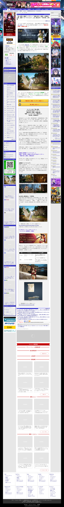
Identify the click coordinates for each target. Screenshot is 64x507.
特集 (6, 60)
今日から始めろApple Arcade (11, 116)
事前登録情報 (30, 490)
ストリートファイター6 (56, 155)
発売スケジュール (20, 480)
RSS (4, 0)
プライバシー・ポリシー (32, 504)
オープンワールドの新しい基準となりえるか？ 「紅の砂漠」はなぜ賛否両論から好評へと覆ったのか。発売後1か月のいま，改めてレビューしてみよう (10, 237)
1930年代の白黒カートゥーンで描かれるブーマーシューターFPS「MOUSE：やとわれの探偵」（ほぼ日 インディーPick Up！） (41, 389)
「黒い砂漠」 (20, 25)
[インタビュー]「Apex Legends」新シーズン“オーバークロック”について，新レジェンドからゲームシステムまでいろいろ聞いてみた (41, 466)
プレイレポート (30, 476)
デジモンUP (54, 161)
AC (42, 9)
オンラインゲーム (8, 475)
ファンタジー (41, 325)
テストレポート (42, 489)
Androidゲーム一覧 (31, 496)
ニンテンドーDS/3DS (19, 486)
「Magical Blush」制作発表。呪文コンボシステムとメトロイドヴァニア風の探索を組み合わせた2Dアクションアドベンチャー (56, 130)
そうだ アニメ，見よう (10, 110)
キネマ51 (8, 135)
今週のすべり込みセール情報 (11, 102)
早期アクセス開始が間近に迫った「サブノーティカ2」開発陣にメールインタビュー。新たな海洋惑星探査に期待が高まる (10, 290)
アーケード (51, 486)
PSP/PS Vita (51, 474)
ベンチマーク (41, 493)
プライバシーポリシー (9, 307)
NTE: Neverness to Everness (56, 144)
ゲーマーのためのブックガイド (11, 113)
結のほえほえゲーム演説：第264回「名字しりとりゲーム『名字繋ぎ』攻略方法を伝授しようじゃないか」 (41, 374)
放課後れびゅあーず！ (10, 137)
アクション (29, 325)
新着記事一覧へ (44, 353)
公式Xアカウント (9, 0)
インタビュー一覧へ (44, 470)
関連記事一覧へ (48, 308)
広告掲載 (38, 504)
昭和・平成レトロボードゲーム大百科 (11, 121)
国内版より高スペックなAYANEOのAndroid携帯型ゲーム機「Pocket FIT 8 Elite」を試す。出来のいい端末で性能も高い (41, 427)
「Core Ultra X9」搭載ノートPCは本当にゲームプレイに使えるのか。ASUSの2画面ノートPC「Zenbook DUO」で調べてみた (25, 411)
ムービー (7, 62)
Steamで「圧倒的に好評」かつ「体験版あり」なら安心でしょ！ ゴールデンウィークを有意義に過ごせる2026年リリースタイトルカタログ (10, 197)
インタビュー (19, 476)
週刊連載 (7, 480)
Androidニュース (31, 489)
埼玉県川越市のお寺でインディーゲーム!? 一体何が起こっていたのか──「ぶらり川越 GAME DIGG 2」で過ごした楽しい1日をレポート (56, 106)
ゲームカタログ (53, 496)
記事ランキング (8, 482)
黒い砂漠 (9, 41)
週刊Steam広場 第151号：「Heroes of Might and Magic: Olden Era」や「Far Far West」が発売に (25, 374)
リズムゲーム (52, 493)
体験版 (6, 477)
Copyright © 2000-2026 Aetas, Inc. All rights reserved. (32, 505)
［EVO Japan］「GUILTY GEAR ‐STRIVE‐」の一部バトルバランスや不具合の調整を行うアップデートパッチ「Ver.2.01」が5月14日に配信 (56, 135)
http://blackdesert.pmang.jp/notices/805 (26, 304)
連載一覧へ (13, 139)
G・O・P (36, 325)
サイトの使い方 (15, 0)
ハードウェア (38, 9)
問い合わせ (21, 0)
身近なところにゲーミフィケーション (11, 133)
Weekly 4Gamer (9, 87)
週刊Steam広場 (9, 104)
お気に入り (49, 0)
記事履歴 (53, 0)
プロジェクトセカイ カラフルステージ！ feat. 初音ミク (56, 171)
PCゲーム (17, 474)
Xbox (12, 9)
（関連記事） (27, 44)
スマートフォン (30, 486)
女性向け (29, 9)
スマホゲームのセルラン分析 (11, 100)
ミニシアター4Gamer (10, 127)
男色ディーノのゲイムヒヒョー (11, 97)
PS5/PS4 (16, 9)
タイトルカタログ (20, 481)
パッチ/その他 (8, 64)
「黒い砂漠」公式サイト (34, 104)
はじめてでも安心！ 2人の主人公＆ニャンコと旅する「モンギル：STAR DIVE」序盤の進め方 (10, 209)
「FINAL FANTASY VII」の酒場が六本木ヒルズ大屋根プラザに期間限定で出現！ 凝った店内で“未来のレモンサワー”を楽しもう (56, 125)
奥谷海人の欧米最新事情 (10, 85)
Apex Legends (55, 175)
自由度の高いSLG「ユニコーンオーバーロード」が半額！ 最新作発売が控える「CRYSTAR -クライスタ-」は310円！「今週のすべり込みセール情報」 (25, 390)
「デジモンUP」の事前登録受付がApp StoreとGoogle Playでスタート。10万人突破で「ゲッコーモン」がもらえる (56, 96)
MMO (26, 325)
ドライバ (7, 149)
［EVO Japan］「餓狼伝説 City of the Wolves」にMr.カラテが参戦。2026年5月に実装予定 (56, 101)
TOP (5, 9)
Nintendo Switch (8, 157)
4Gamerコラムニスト (10, 123)
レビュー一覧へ (44, 431)
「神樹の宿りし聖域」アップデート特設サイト (34, 100)
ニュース (7, 59)
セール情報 (30, 491)
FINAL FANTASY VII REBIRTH (56, 148)
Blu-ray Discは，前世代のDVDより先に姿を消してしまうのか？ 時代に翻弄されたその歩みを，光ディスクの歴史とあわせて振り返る (10, 222)
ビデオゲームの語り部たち (11, 125)
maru (22, 326)
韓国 (44, 325)
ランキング (58, 0)
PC (8, 9)
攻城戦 (46, 325)
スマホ (25, 9)
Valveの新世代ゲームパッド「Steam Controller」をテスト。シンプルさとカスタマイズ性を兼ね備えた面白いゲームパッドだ (41, 411)
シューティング (53, 492)
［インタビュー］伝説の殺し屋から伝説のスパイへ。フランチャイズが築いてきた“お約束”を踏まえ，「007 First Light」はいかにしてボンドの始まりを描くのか (10, 303)
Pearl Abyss (7, 45)
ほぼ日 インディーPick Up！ (11, 106)
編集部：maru (47, 20)
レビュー (7, 61)
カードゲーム (52, 491)
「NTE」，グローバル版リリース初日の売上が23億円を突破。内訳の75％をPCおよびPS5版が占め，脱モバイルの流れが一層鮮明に (56, 111)
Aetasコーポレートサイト (9, 314)
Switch (21, 9)
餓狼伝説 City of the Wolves (56, 167)
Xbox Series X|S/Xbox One (9, 154)
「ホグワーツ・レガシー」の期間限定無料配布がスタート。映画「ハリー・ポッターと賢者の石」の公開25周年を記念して (56, 120)
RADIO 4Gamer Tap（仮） (10, 108)
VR (33, 9)
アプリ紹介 (30, 492)
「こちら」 (37, 501)
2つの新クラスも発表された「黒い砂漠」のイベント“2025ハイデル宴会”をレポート (32, 319)
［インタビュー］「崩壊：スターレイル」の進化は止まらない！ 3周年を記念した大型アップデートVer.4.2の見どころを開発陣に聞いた (10, 277)
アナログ (46, 9)
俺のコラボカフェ (9, 118)
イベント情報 (52, 489)
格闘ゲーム (52, 490)
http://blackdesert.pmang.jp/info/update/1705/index (29, 225)
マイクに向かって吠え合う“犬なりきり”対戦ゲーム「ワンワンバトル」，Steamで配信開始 (56, 91)
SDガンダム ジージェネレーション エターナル (56, 152)
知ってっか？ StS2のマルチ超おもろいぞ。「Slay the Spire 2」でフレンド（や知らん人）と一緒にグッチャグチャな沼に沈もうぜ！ (10, 250)
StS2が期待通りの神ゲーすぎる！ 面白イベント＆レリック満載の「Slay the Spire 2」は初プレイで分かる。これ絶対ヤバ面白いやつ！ (10, 263)
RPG (24, 325)
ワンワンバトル (55, 158)
